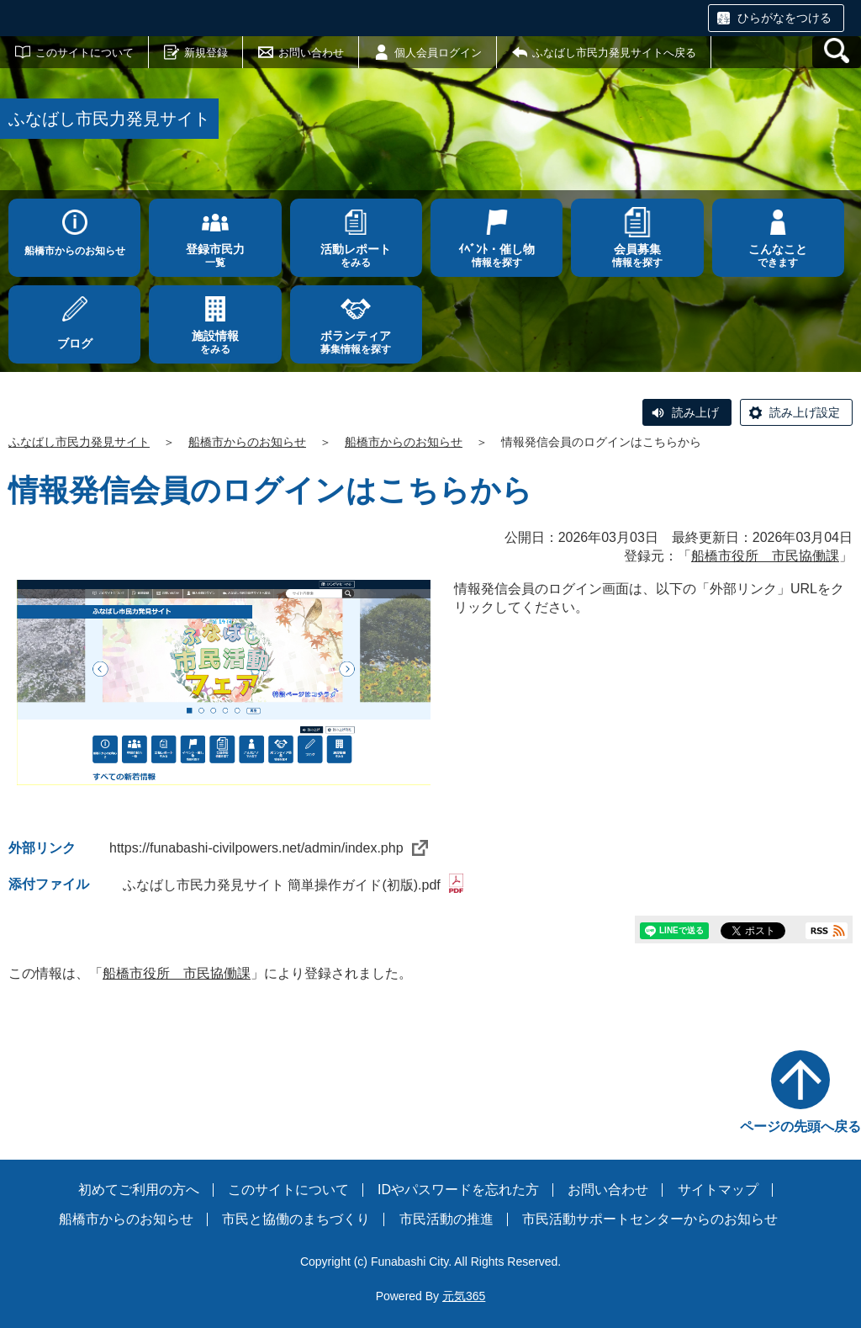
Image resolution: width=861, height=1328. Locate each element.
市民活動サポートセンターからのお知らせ (650, 1219)
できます (778, 255)
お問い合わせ (311, 52)
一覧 (214, 255)
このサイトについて (84, 52)
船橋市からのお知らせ (74, 251)
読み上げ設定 (804, 412)
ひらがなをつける (784, 17)
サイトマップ (718, 1189)
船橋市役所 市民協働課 (765, 556)
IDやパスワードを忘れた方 (458, 1189)
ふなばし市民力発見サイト (79, 442)
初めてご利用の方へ (138, 1189)
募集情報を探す (356, 342)
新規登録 (206, 52)
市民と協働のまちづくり (296, 1219)
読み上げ (695, 412)
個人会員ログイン (438, 52)
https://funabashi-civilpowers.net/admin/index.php (268, 848)
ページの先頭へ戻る (800, 1126)
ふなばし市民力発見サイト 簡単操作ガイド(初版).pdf (293, 885)
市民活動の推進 (446, 1219)
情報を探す (496, 255)
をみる (356, 255)
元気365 (463, 1296)
